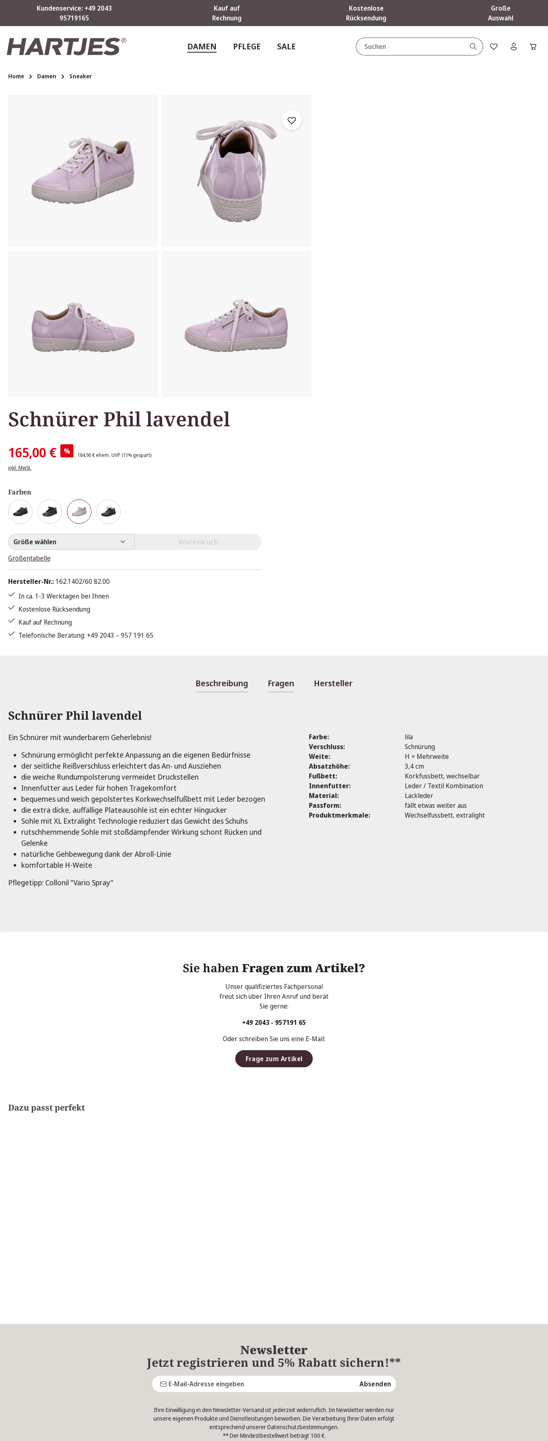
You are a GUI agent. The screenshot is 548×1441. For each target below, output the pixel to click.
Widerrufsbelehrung (357, 1363)
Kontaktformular (86, 1323)
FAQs (198, 1290)
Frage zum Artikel (274, 808)
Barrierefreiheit (351, 1392)
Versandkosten (361, 1428)
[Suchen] (471, 46)
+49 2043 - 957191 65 (274, 772)
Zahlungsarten (348, 1378)
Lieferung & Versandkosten (367, 1348)
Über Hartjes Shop (371, 1265)
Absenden (375, 1133)
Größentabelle (349, 262)
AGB (334, 1290)
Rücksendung (210, 1334)
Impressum (344, 1334)
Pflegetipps (207, 1319)
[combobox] (408, 46)
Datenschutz (346, 1304)
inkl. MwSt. (339, 171)
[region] (159, 245)
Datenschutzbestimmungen (302, 1177)
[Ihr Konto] (512, 46)
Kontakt (202, 1304)
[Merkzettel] (492, 46)
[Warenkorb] (533, 46)
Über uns (204, 1348)
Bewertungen (211, 1363)
